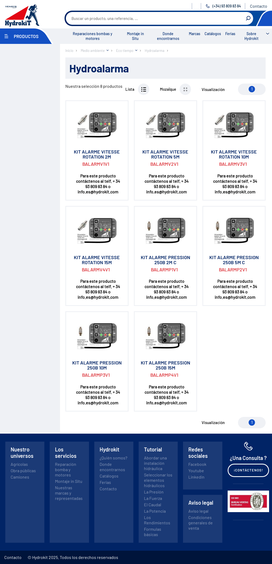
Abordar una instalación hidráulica (155, 463)
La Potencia (155, 510)
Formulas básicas (152, 531)
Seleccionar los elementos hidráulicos (158, 480)
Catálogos (213, 33)
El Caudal (152, 504)
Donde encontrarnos (168, 36)
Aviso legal (198, 510)
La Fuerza (153, 498)
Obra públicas (23, 470)
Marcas (194, 33)
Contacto (258, 6)
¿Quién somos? (113, 457)
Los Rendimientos (157, 520)
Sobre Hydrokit (251, 36)
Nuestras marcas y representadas (69, 493)
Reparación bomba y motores (65, 469)
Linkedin (196, 476)
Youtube (196, 470)
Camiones (20, 476)
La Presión (154, 491)
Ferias (230, 33)
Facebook (197, 464)
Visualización (213, 89)
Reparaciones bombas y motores (92, 36)
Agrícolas (19, 464)
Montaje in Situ (135, 36)
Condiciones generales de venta (200, 522)
